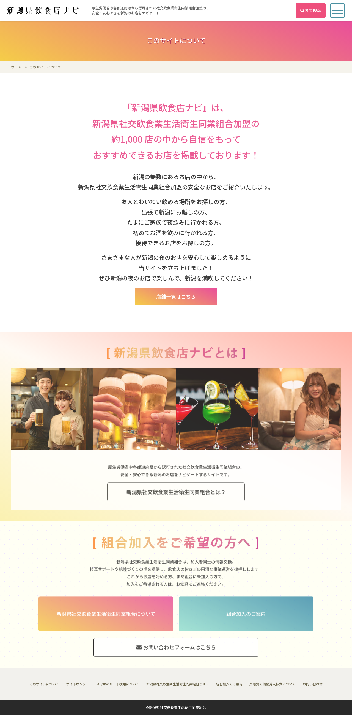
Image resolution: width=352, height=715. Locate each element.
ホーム (16, 67)
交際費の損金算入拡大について (272, 683)
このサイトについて (44, 683)
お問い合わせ (313, 683)
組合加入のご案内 (229, 683)
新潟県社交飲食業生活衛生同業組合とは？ (177, 683)
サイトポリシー (77, 683)
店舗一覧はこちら (176, 296)
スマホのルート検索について (117, 683)
